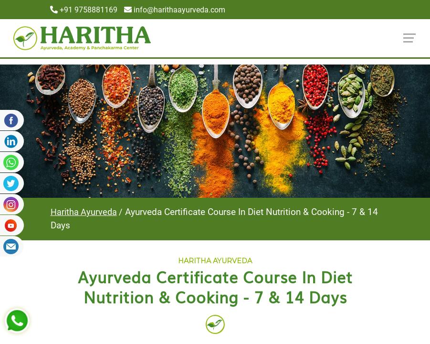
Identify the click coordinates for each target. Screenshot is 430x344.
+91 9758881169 (83, 9)
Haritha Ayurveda (84, 212)
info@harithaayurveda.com (174, 9)
